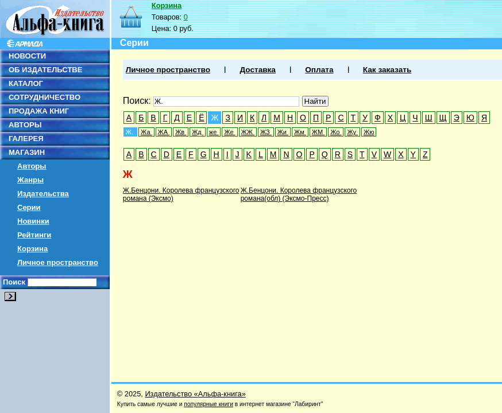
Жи (282, 131)
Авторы (31, 166)
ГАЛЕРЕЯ (26, 138)
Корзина (32, 248)
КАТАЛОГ (26, 83)
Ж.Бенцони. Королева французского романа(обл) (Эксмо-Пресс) (299, 194)
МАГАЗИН (27, 152)
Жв (180, 131)
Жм (300, 131)
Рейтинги (34, 235)
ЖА (164, 131)
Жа (146, 131)
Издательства (43, 193)
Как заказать (387, 69)
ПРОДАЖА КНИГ (39, 111)
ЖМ (318, 131)
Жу (352, 131)
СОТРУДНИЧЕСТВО (44, 97)
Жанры (30, 180)
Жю (369, 131)
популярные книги (208, 404)
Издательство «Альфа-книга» (195, 393)
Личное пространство (57, 262)
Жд (197, 131)
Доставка (257, 69)
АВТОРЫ (25, 124)
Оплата (319, 69)
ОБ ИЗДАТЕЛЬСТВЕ (45, 69)
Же (229, 131)
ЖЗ (266, 131)
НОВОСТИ (27, 56)
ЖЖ (247, 131)
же (214, 131)
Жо (335, 131)
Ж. (130, 131)
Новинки (33, 221)
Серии (29, 207)
